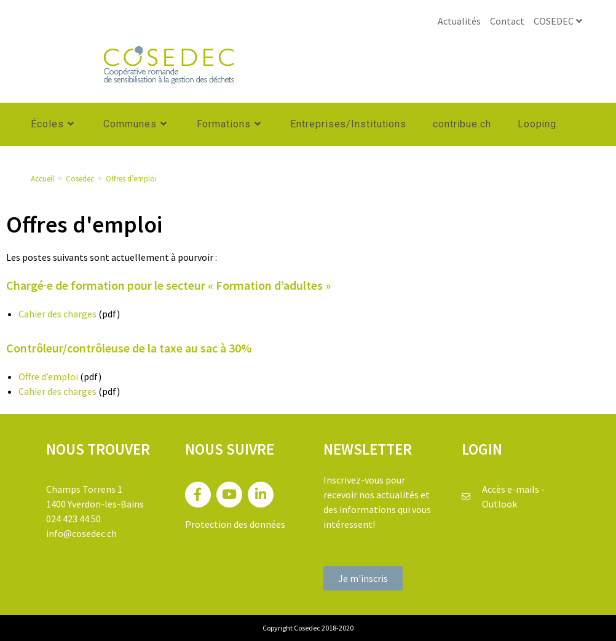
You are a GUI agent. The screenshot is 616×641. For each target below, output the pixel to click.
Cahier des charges (57, 314)
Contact (507, 21)
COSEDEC (559, 21)
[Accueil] (42, 178)
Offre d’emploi (48, 376)
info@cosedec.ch (81, 533)
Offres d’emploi (131, 178)
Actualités (459, 21)
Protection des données (235, 524)
